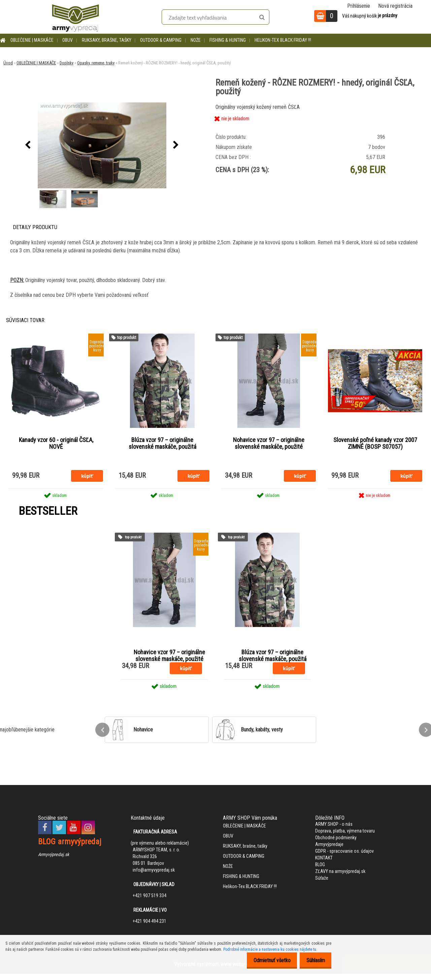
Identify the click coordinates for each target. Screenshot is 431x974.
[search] (262, 17)
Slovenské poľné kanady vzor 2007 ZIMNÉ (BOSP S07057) (375, 443)
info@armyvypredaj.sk (154, 870)
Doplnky (66, 62)
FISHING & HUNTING (227, 40)
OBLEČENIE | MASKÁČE (32, 40)
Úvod (8, 62)
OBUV (67, 40)
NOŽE (196, 40)
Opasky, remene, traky (95, 62)
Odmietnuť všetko (266, 960)
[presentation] (28, 145)
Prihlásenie (358, 6)
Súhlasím (313, 960)
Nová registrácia (395, 6)
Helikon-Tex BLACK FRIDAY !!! (283, 40)
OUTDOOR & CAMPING (160, 40)
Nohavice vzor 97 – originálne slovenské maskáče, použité (268, 443)
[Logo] (75, 17)
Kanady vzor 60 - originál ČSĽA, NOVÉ (56, 443)
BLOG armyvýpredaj (69, 842)
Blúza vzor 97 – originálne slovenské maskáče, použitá (162, 443)
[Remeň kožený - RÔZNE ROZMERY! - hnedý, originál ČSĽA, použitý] (102, 145)
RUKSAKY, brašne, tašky (106, 40)
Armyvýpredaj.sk (53, 854)
